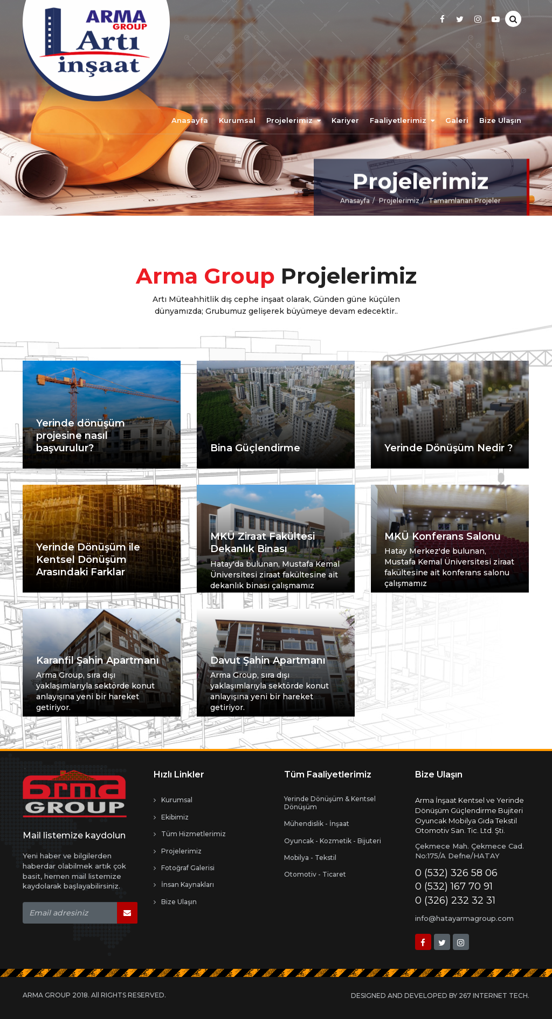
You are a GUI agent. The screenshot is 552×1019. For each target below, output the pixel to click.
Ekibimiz (171, 817)
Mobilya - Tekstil (310, 858)
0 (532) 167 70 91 (454, 886)
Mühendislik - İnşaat (316, 824)
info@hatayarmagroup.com (464, 918)
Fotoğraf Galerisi (184, 868)
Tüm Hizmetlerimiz (190, 834)
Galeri (456, 120)
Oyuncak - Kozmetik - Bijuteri (332, 841)
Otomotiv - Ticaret (315, 874)
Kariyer (345, 120)
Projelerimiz (293, 120)
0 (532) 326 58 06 (456, 873)
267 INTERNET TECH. (494, 996)
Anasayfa (189, 120)
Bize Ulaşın (500, 120)
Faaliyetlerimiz (402, 120)
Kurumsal (237, 120)
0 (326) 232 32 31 (455, 900)
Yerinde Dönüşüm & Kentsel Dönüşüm (330, 802)
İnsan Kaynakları (184, 885)
